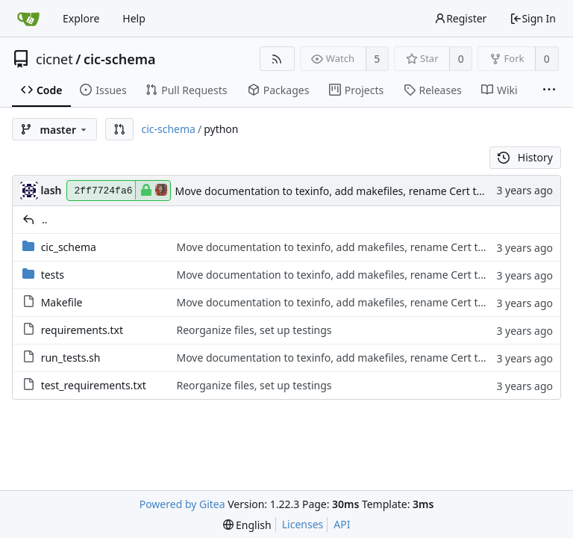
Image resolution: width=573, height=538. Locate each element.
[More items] (549, 90)
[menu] (247, 525)
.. (45, 219)
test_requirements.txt (93, 385)
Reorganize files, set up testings (253, 330)
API (342, 524)
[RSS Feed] (277, 58)
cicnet (54, 59)
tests (52, 275)
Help (133, 18)
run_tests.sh (71, 357)
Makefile (62, 302)
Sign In (533, 18)
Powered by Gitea (182, 504)
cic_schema (68, 247)
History (525, 157)
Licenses (303, 524)
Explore (81, 18)
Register (460, 18)
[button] (119, 129)
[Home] (28, 18)
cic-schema (120, 59)
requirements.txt (82, 330)
